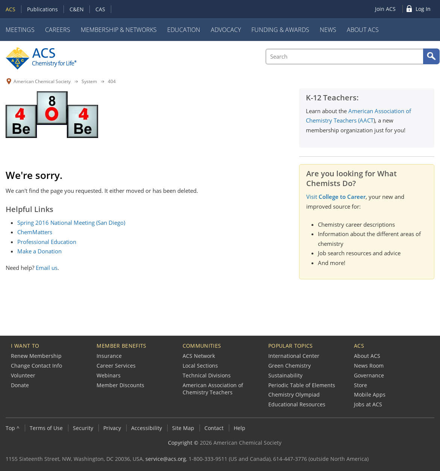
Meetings (20, 30)
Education (183, 30)
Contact (214, 428)
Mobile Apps (370, 394)
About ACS (363, 30)
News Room (369, 365)
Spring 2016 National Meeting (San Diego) (71, 222)
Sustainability (285, 375)
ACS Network (199, 355)
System (89, 81)
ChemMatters (34, 232)
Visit (336, 196)
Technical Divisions (207, 375)
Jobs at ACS (368, 404)
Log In (423, 8)
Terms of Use (46, 428)
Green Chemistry (289, 365)
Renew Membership (36, 355)
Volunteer (23, 375)
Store (360, 385)
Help (239, 428)
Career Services (116, 365)
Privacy (112, 428)
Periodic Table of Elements (301, 385)
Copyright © (183, 442)
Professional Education (46, 241)
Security (83, 428)
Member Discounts (120, 385)
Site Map (183, 428)
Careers (57, 30)
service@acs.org (165, 458)
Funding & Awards (280, 30)
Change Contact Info (36, 365)
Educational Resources (296, 404)
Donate (20, 385)
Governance (369, 375)
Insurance (109, 355)
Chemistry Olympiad (294, 394)
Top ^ (13, 428)
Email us (46, 267)
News (328, 30)
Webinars (109, 375)
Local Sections (200, 365)
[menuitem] (387, 9)
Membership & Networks (119, 30)
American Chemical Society (42, 81)
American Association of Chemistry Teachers (213, 389)
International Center (293, 355)
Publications (42, 9)
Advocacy (226, 30)
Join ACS (385, 8)
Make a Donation (39, 251)
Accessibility (146, 428)
